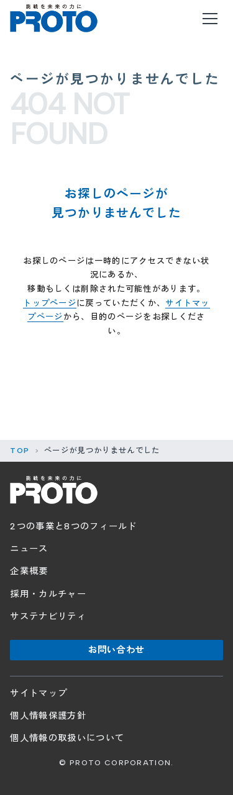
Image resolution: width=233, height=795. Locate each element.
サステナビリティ (48, 616)
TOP (19, 450)
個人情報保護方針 (48, 715)
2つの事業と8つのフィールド (73, 526)
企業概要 (29, 571)
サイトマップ (38, 693)
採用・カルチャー (48, 594)
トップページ (49, 303)
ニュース (29, 548)
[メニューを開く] (210, 18)
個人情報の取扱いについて (67, 737)
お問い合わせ (116, 649)
